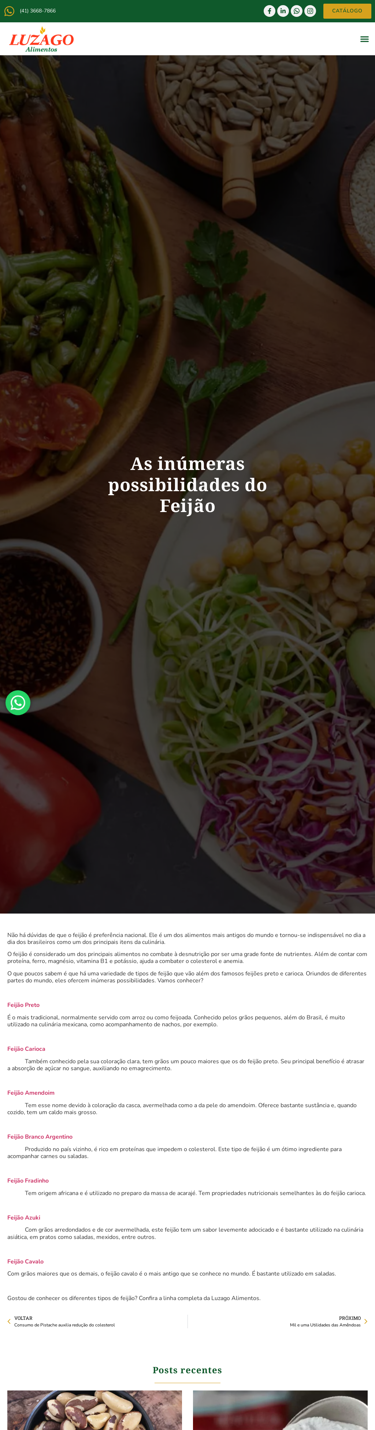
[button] (365, 39)
